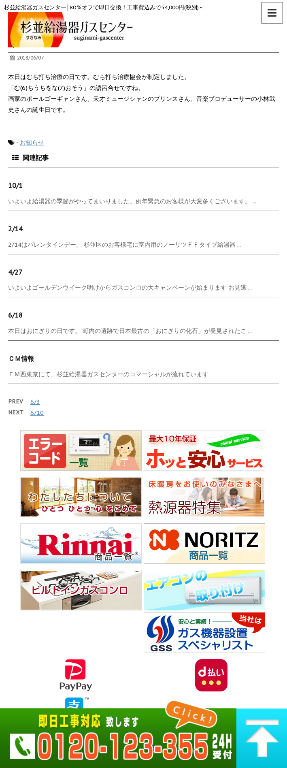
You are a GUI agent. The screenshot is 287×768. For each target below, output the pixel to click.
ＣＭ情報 (21, 358)
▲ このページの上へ (261, 732)
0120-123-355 (118, 732)
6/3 (35, 401)
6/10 (37, 412)
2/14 (15, 229)
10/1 (15, 185)
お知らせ (32, 142)
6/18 (15, 315)
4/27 (15, 272)
